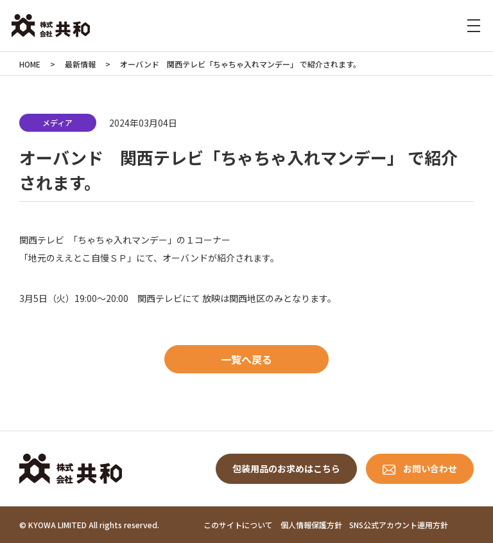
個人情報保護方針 (311, 524)
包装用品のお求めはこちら (286, 468)
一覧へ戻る (246, 359)
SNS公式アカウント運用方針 (398, 524)
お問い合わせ (430, 468)
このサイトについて (238, 524)
